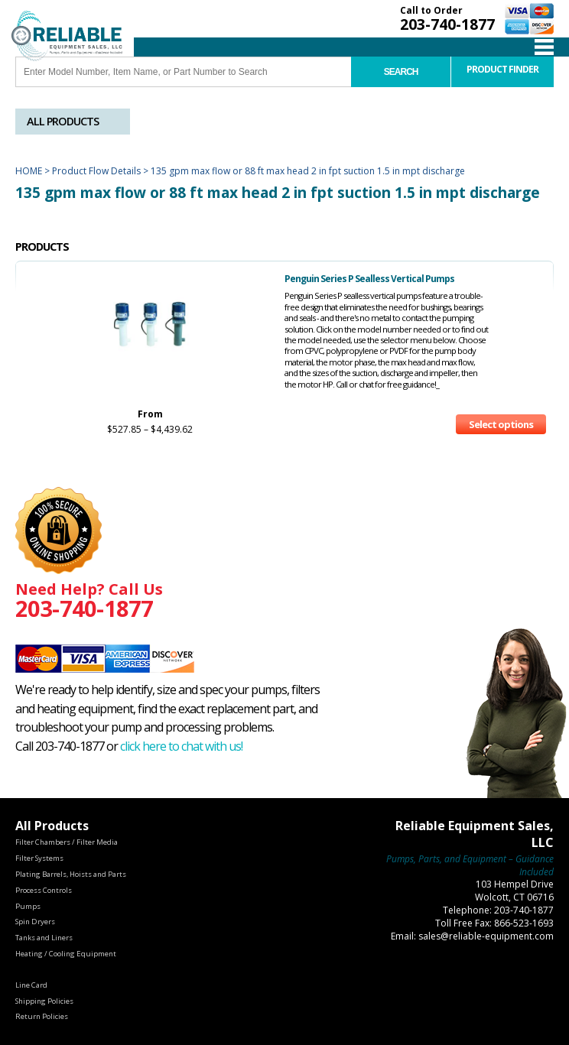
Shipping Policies (44, 1001)
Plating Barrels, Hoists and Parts (70, 874)
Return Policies (41, 1016)
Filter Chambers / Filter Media (66, 842)
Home (28, 170)
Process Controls (43, 890)
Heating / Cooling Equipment (65, 954)
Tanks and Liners (44, 938)
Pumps (28, 906)
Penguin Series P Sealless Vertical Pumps (369, 278)
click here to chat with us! (181, 746)
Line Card (31, 985)
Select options (501, 424)
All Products (63, 121)
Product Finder (502, 69)
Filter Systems (39, 858)
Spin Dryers (35, 922)
